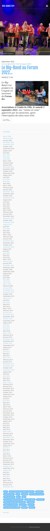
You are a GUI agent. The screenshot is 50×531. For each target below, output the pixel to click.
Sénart (32, 507)
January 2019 (7, 312)
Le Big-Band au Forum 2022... (20, 70)
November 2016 (8, 366)
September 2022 (8, 222)
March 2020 (7, 284)
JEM (24, 497)
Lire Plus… (7, 120)
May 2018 (6, 329)
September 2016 (8, 370)
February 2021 (8, 261)
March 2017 (7, 358)
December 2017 (8, 339)
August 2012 (7, 470)
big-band (39, 491)
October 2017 (7, 343)
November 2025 (8, 144)
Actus (10, 53)
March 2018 (7, 333)
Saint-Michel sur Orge (11, 507)
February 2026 (8, 138)
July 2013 (6, 448)
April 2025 (6, 159)
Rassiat (31, 505)
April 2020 (6, 282)
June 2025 (6, 155)
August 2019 (7, 298)
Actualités (6, 132)
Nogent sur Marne (10, 505)
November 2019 (8, 292)
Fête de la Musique (36, 494)
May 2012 (6, 476)
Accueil (4, 53)
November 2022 (14, 64)
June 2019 (6, 302)
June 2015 (6, 401)
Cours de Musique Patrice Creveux (21, 491)
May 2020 (6, 280)
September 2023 (8, 198)
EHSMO (24, 494)
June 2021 (6, 253)
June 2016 (6, 376)
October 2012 (7, 466)
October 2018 (7, 319)
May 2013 (6, 452)
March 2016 (7, 382)
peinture (23, 505)
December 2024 (8, 167)
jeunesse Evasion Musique (13, 499)
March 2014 (7, 431)
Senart (24, 507)
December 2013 (8, 437)
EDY (17, 494)
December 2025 (8, 142)
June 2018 (6, 327)
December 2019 (8, 290)
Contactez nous (34, 527)
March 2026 (7, 136)
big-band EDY (9, 494)
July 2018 (6, 325)
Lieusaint (40, 499)
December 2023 (8, 192)
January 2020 (7, 288)
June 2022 (6, 228)
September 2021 (8, 247)
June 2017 (6, 351)
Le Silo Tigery (29, 499)
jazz (5, 491)
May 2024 (6, 181)
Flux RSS (6, 512)
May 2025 (6, 157)
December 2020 (8, 265)
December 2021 (8, 241)
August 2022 (26, 64)
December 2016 (8, 364)
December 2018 (8, 315)
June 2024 (6, 179)
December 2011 (8, 487)
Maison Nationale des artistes (14, 502)
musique (31, 502)
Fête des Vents (9, 497)
